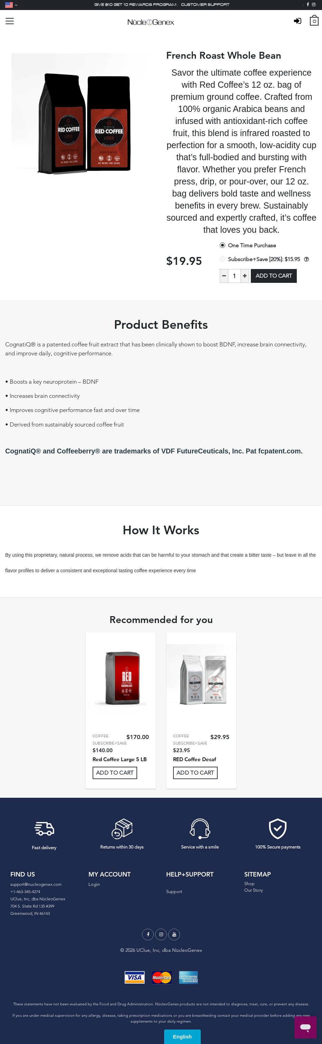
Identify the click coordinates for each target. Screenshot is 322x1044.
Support (174, 891)
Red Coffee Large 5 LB (120, 759)
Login (94, 884)
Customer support (205, 4)
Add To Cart (115, 772)
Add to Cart (274, 275)
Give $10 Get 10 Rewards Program (135, 4)
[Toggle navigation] (9, 21)
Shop (249, 883)
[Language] (11, 5)
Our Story (253, 890)
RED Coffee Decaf (194, 759)
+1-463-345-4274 (25, 891)
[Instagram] (313, 5)
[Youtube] (174, 934)
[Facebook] (308, 5)
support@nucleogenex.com (35, 884)
